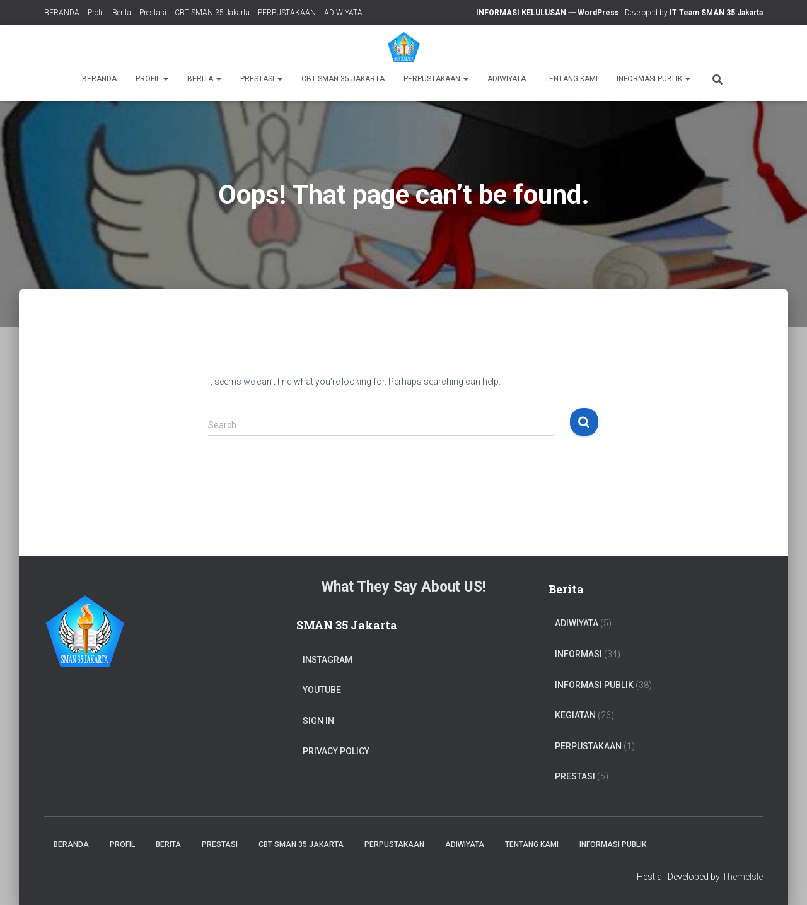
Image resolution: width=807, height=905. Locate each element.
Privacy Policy (336, 751)
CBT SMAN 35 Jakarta (212, 12)
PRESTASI (575, 776)
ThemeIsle (742, 877)
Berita (121, 12)
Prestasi (152, 12)
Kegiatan (575, 715)
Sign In (318, 721)
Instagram (327, 660)
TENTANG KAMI (571, 78)
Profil (96, 12)
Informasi (578, 654)
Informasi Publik (653, 78)
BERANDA (61, 12)
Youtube (322, 690)
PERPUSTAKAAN (287, 12)
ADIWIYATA (343, 12)
